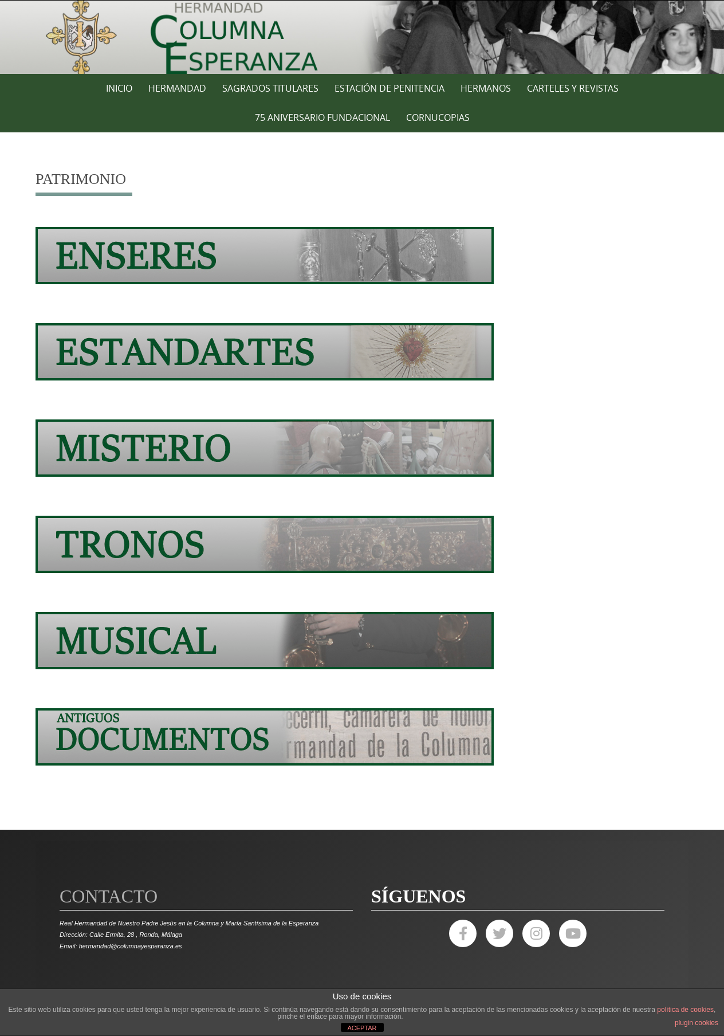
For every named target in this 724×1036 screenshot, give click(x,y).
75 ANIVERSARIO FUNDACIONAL (322, 117)
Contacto (109, 896)
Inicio (119, 88)
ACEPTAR (361, 1028)
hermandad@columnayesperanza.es (130, 946)
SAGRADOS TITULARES (270, 88)
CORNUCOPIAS (438, 117)
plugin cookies (696, 1023)
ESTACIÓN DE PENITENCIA (389, 88)
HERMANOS (486, 88)
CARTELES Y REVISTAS (573, 88)
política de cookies (685, 1010)
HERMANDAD (177, 88)
